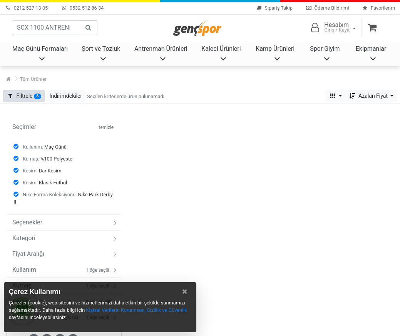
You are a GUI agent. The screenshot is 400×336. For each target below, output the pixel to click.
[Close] (184, 291)
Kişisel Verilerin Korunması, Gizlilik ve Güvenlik (136, 310)
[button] (66, 96)
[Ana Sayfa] (8, 79)
